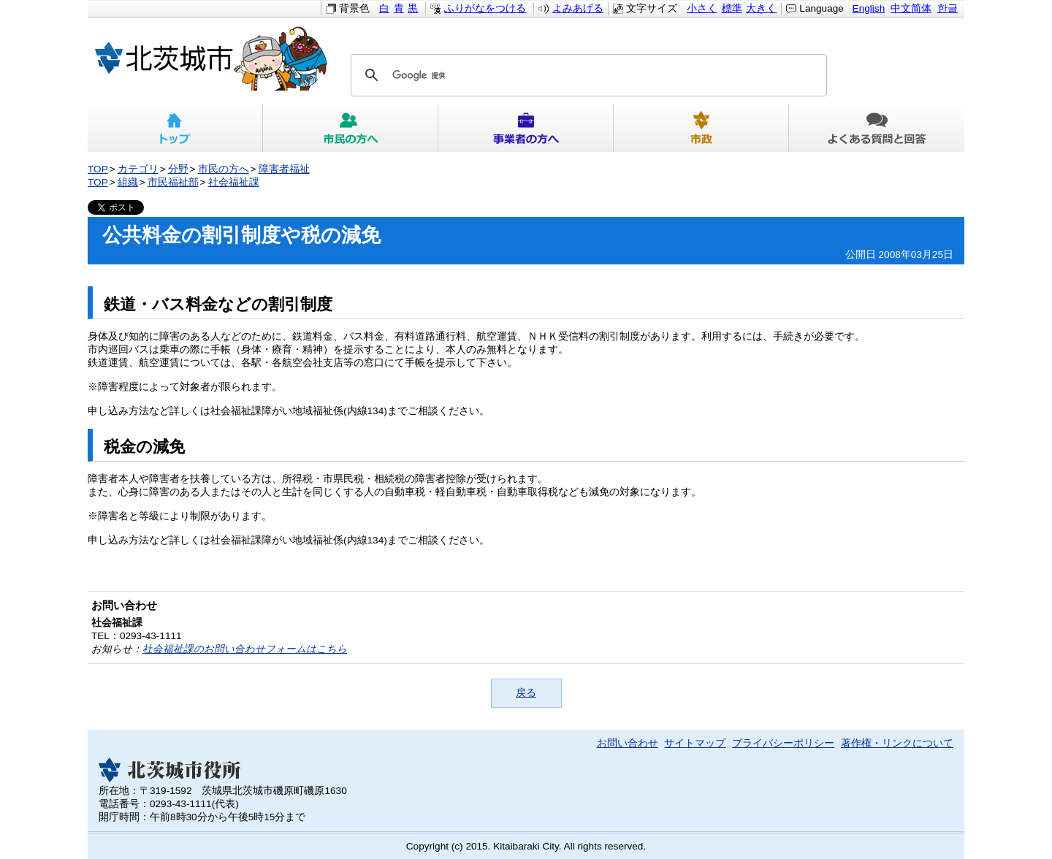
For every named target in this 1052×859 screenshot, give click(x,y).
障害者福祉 (284, 169)
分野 (178, 169)
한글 (947, 8)
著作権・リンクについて (897, 743)
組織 (128, 182)
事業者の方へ (526, 128)
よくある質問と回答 (876, 128)
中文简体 (911, 8)
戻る (526, 692)
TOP (98, 169)
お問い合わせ (627, 743)
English (869, 8)
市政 (701, 128)
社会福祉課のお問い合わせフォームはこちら (244, 649)
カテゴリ (138, 169)
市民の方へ (350, 128)
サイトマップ (694, 743)
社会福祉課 (233, 182)
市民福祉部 (173, 182)
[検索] (586, 75)
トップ (175, 128)
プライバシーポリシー (783, 743)
